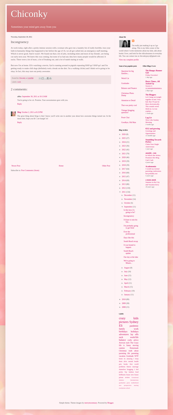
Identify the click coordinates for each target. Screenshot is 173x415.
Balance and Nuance (129, 88)
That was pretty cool (129, 105)
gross (128, 383)
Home (61, 166)
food (136, 372)
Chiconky (29, 14)
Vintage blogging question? (127, 111)
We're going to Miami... (129, 262)
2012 (124, 188)
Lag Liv (149, 118)
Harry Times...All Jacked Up (153, 82)
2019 (124, 161)
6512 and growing (153, 129)
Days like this (129, 238)
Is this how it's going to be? (129, 211)
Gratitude (130, 356)
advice (136, 340)
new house (134, 375)
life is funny (125, 345)
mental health (133, 361)
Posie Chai (125, 117)
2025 (124, 138)
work (19, 82)
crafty (130, 340)
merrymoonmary (90, 403)
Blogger (110, 403)
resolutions (122, 388)
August (127, 268)
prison (121, 377)
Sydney (133, 322)
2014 (124, 180)
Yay (125, 372)
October (127, 203)
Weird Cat (125, 78)
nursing (136, 385)
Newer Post (15, 166)
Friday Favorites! (152, 75)
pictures (124, 322)
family (122, 329)
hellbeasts (122, 375)
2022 (124, 150)
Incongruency (129, 216)
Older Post (106, 166)
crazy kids (129, 318)
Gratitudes (125, 83)
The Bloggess (151, 95)
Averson (122, 343)
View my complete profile (129, 60)
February (127, 291)
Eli (120, 325)
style (127, 343)
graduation (122, 383)
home (121, 359)
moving (136, 345)
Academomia (151, 166)
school (128, 388)
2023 (124, 146)
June (126, 275)
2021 (124, 154)
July (126, 272)
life (128, 353)
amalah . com (151, 153)
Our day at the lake (131, 257)
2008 (124, 307)
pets (120, 364)
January (127, 295)
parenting (135, 353)
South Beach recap (131, 241)
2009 (124, 303)
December (128, 195)
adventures (124, 334)
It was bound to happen (129, 246)
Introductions (134, 380)
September (128, 207)
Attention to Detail (128, 100)
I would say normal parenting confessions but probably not (153, 171)
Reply (19, 104)
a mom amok (151, 180)
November (128, 199)
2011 (124, 192)
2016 (124, 173)
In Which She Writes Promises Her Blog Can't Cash (153, 157)
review (127, 377)
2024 (124, 142)
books (126, 364)
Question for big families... (127, 72)
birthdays (123, 331)
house (128, 375)
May (126, 279)
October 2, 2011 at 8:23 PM (32, 112)
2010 (124, 299)
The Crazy (134, 343)
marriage (135, 367)
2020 (124, 157)
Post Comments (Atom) (30, 170)
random (122, 348)
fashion (131, 372)
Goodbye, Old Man (128, 122)
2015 (124, 176)
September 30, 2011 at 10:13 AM (34, 96)
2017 (124, 169)
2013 (124, 184)
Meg (19, 112)
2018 (124, 165)
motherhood (134, 383)
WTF (136, 356)
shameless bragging (126, 369)
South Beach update (128, 252)
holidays (135, 331)
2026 (124, 134)
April (126, 283)
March (126, 287)
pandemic (134, 326)
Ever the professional (129, 233)
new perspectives (125, 385)
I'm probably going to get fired (131, 227)
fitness (129, 367)
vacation (122, 356)
